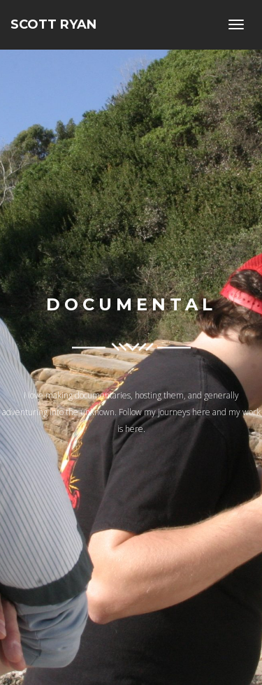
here (201, 413)
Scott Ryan (53, 24)
